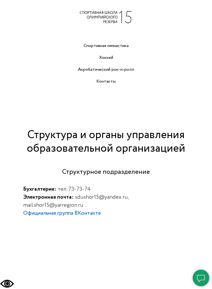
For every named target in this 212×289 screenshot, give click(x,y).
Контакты (106, 81)
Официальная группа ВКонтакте (62, 213)
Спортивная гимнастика (106, 46)
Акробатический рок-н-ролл (106, 69)
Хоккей (106, 57)
